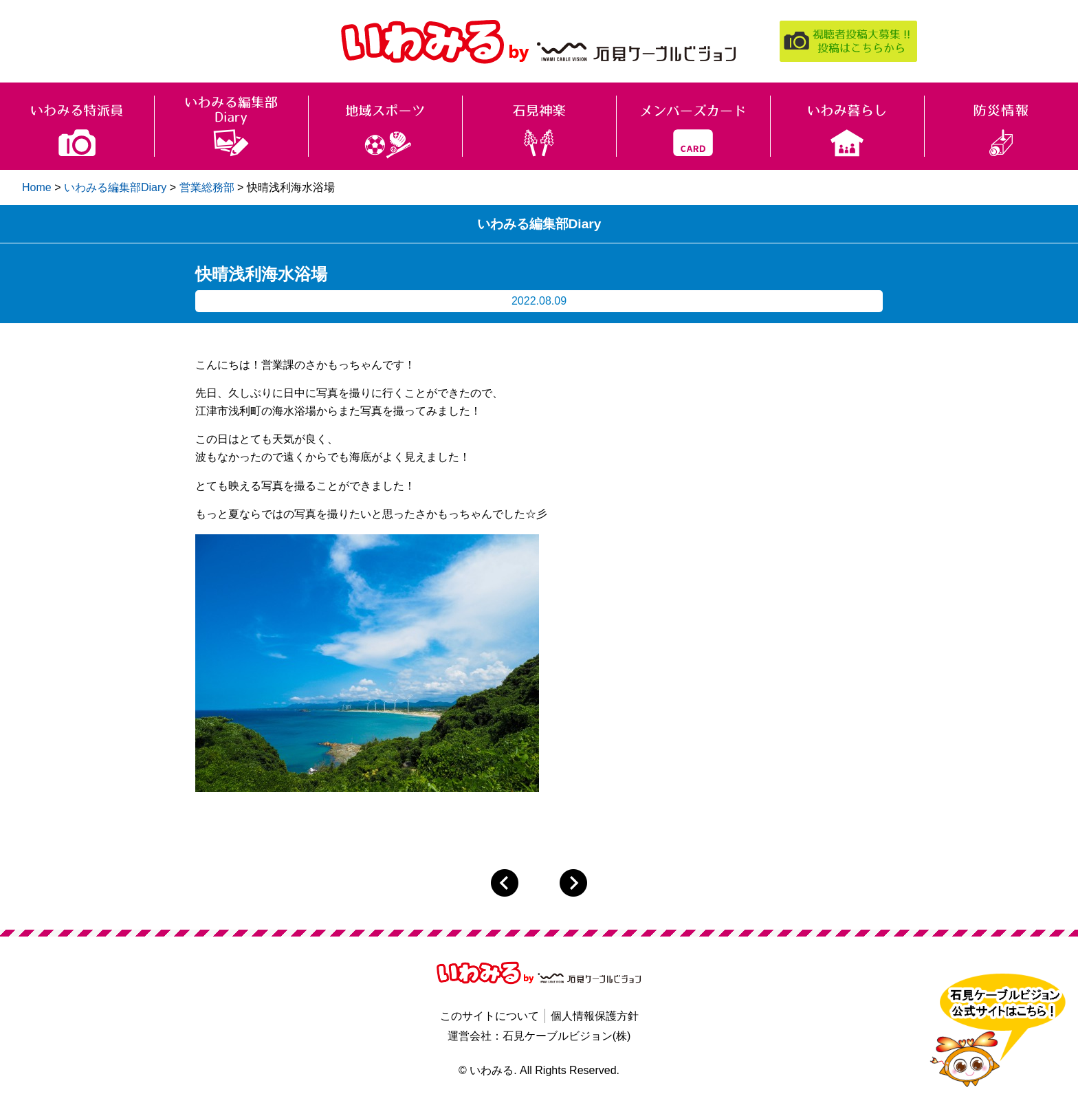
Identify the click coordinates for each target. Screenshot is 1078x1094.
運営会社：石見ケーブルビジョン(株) (539, 1036)
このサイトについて (489, 1016)
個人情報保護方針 (595, 1016)
